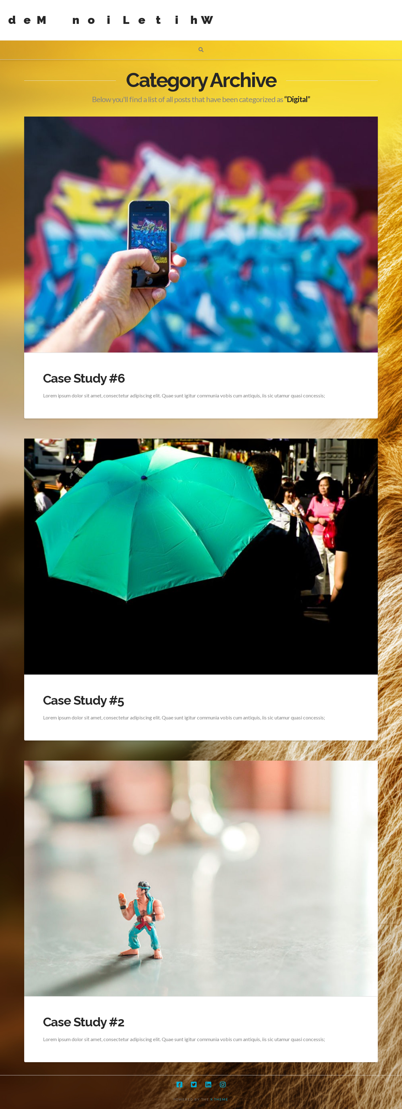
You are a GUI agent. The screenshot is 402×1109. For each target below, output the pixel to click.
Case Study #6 (84, 378)
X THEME (219, 1099)
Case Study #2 (83, 1021)
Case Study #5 (83, 700)
